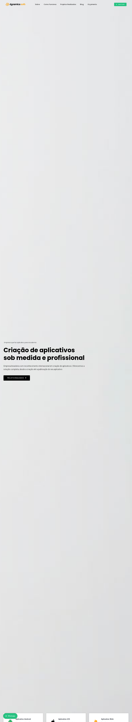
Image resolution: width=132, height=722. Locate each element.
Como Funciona (50, 4)
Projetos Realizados (68, 4)
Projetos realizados (16, 378)
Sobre (37, 4)
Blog (82, 4)
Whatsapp (120, 4)
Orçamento (92, 4)
